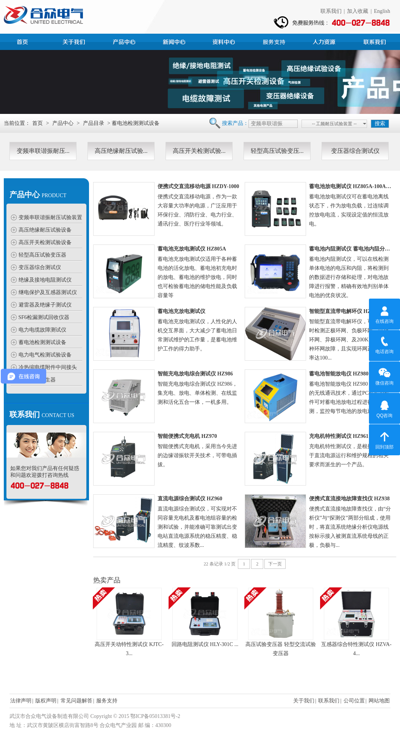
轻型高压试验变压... (277, 151)
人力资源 (325, 41)
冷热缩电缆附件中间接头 (48, 367)
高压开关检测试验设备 (45, 242)
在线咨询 (384, 314)
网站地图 (379, 701)
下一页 (275, 564)
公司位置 (354, 701)
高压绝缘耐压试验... (121, 151)
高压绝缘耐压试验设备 (45, 230)
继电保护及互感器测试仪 (48, 292)
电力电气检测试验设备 (45, 355)
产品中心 (125, 41)
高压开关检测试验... (199, 151)
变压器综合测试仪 (355, 151)
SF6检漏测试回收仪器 (44, 317)
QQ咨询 (385, 408)
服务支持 (275, 41)
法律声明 (20, 701)
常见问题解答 (76, 701)
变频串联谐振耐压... (43, 151)
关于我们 (303, 701)
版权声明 (45, 701)
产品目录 (93, 123)
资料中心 (225, 41)
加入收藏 (357, 11)
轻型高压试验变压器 (42, 255)
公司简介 (75, 41)
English (382, 11)
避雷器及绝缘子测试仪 (45, 305)
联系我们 (331, 11)
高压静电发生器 (37, 380)
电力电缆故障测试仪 (42, 330)
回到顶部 (384, 439)
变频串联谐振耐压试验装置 (50, 217)
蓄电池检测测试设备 (42, 342)
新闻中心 (175, 41)
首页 (25, 41)
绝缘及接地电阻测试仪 (45, 280)
